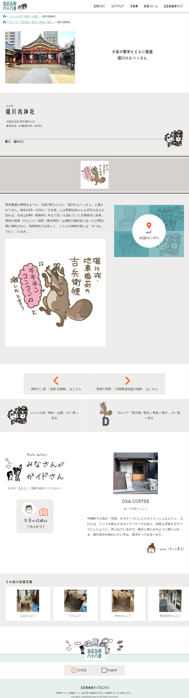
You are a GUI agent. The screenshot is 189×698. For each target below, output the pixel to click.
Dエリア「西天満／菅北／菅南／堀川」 (32, 22)
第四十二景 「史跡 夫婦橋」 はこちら (56, 383)
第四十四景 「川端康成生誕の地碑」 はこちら (127, 383)
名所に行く (99, 6)
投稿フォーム (151, 6)
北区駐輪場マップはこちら (94, 687)
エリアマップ (117, 6)
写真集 (134, 6)
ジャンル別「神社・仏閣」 (24, 16)
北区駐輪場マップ (173, 6)
